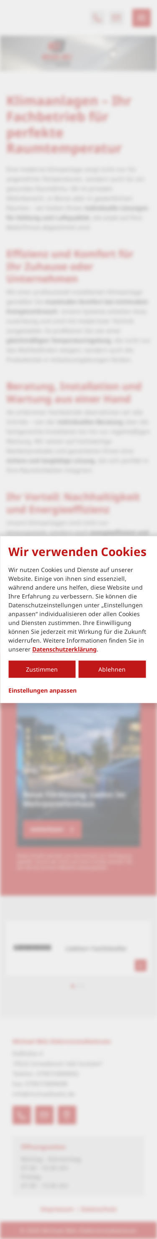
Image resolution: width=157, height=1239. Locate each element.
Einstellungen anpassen (42, 690)
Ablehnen (112, 669)
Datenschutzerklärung (64, 649)
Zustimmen (42, 669)
